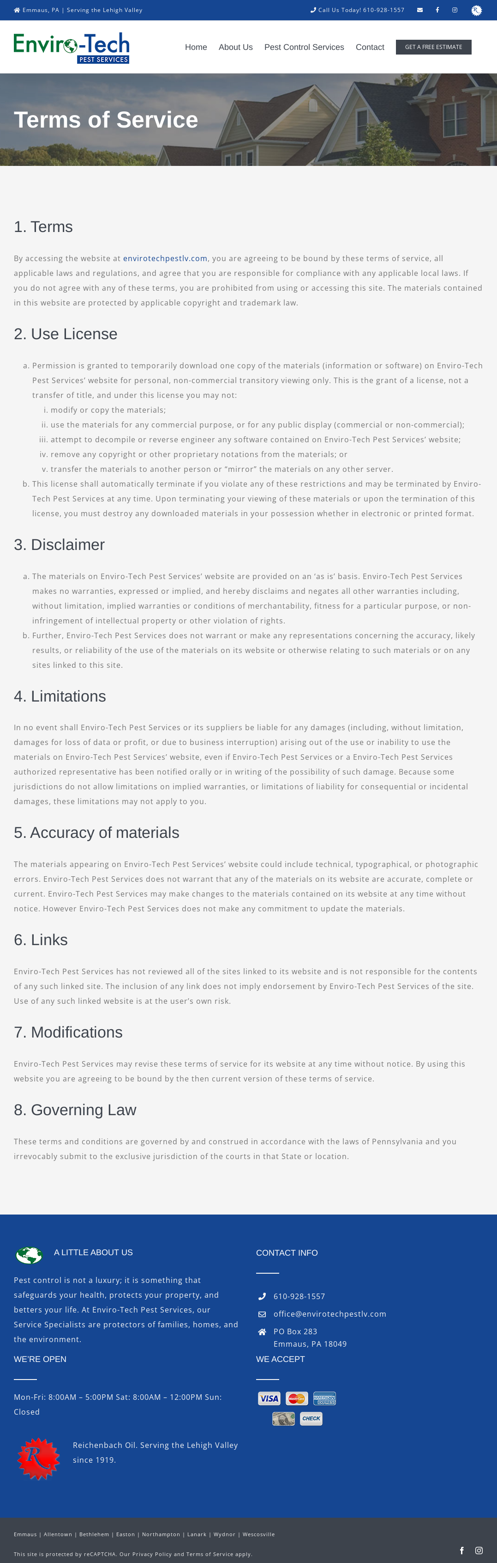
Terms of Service (210, 1554)
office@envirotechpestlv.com (330, 1314)
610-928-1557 (299, 1296)
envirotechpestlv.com (165, 258)
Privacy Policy (152, 1554)
